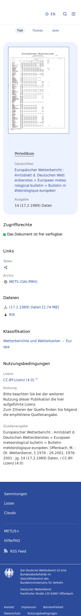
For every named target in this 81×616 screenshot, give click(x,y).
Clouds (10, 513)
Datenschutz (12, 613)
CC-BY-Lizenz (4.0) (18, 380)
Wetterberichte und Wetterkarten (31, 341)
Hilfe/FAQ (12, 540)
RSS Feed (18, 551)
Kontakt (9, 607)
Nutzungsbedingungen (42, 613)
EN (53, 14)
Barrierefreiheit (53, 607)
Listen (9, 503)
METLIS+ (11, 531)
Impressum (28, 607)
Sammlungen (15, 494)
